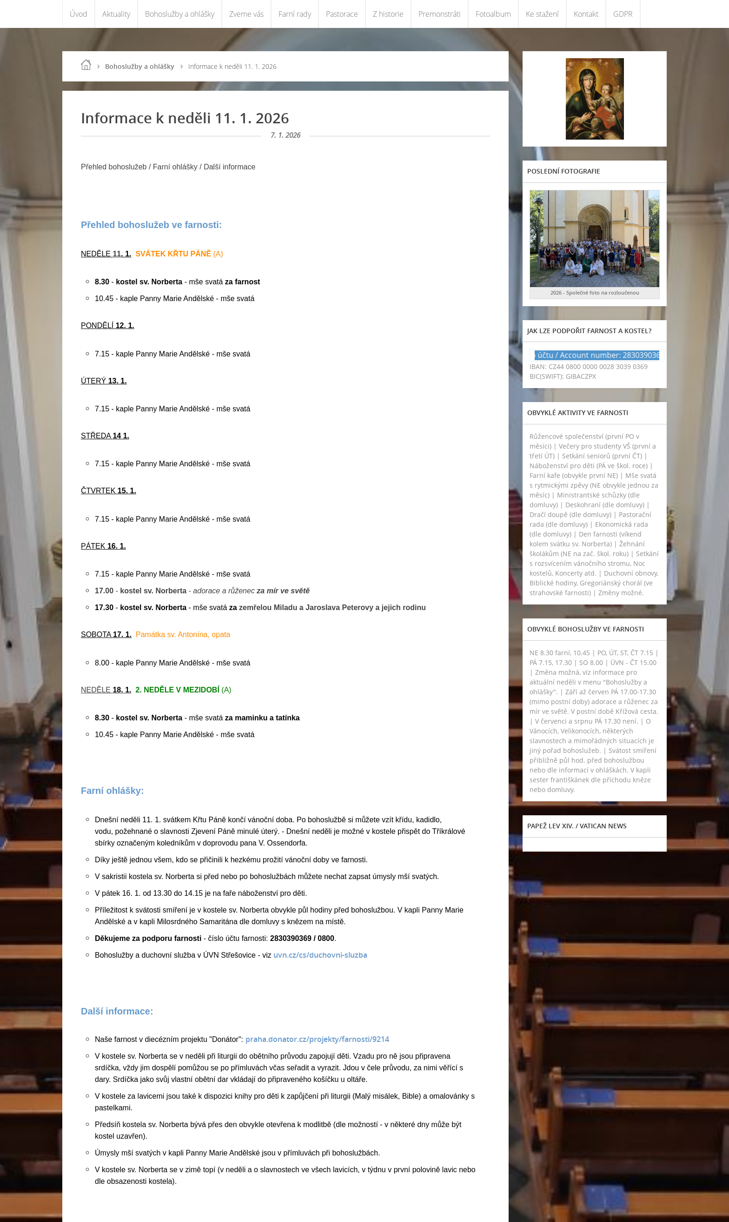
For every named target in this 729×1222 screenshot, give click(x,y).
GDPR (623, 14)
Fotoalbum (493, 14)
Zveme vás (246, 14)
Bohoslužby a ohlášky (179, 14)
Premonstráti (439, 14)
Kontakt (586, 14)
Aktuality (116, 14)
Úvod (78, 14)
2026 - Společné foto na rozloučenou (594, 292)
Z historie (388, 14)
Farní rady (294, 14)
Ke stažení (542, 14)
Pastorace (342, 14)
